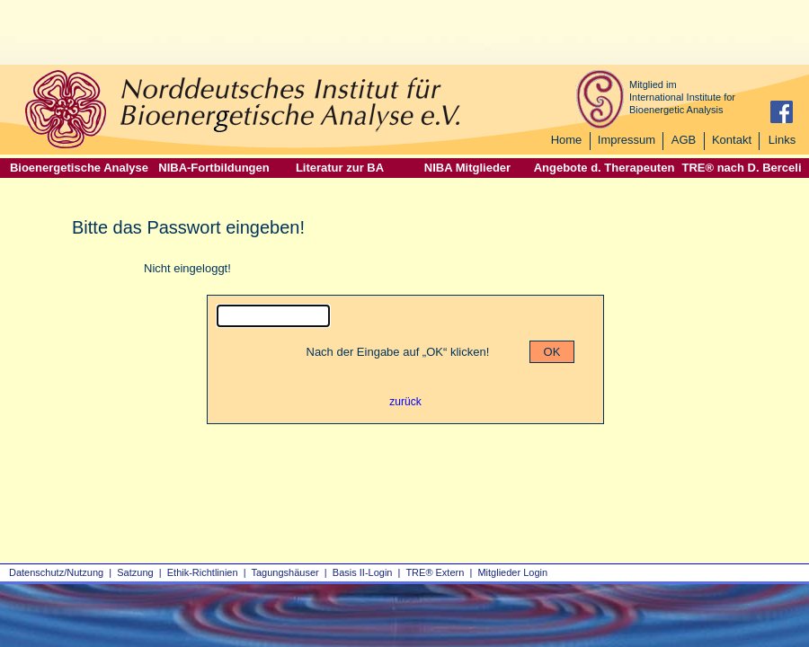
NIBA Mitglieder (467, 167)
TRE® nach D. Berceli (741, 167)
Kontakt (731, 139)
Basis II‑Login (363, 572)
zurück (405, 401)
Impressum (626, 139)
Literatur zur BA (340, 167)
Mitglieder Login (512, 572)
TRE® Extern (434, 572)
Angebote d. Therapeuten (604, 167)
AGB (683, 139)
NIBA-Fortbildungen (213, 167)
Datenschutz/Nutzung (56, 572)
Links (782, 139)
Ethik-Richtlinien (202, 572)
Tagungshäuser (285, 572)
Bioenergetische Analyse (79, 167)
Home (566, 139)
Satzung (135, 572)
